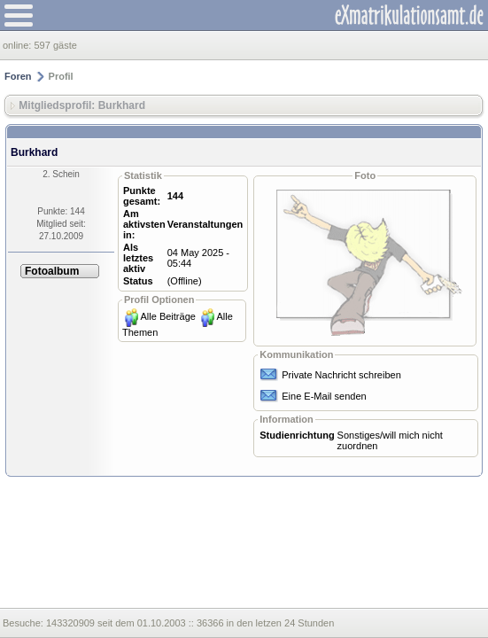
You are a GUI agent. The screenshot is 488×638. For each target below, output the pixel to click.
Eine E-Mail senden (324, 396)
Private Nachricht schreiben (341, 375)
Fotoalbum (52, 271)
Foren (18, 76)
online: (18, 45)
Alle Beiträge (168, 316)
